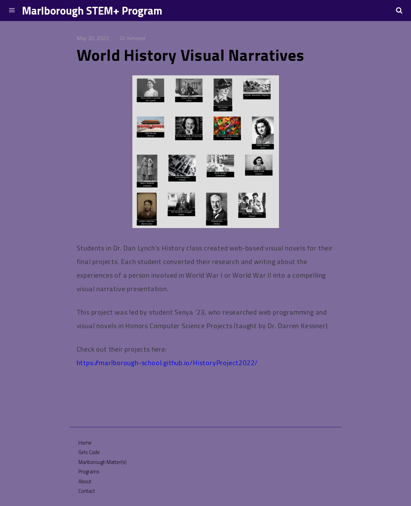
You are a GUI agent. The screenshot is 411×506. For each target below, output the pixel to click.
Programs (88, 471)
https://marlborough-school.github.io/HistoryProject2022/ (167, 362)
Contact (86, 491)
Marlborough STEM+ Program (92, 10)
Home (85, 443)
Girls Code (89, 452)
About (84, 481)
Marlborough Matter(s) (102, 462)
